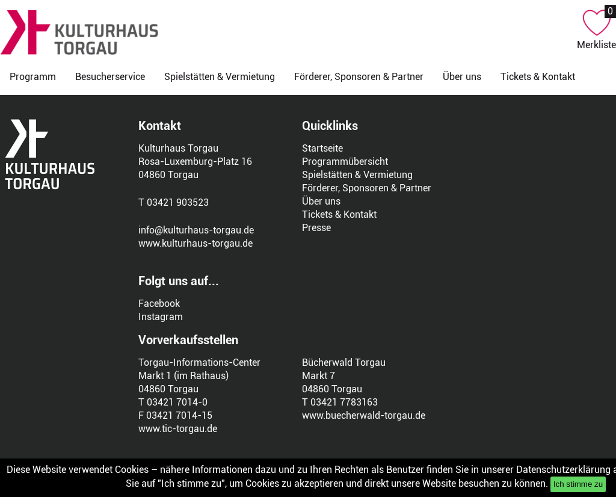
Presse (316, 227)
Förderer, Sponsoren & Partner (359, 76)
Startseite (322, 148)
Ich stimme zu (578, 484)
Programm (33, 76)
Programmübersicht (345, 161)
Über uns (462, 76)
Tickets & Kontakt (537, 76)
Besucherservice (110, 76)
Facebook (159, 303)
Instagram (160, 317)
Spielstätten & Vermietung (219, 76)
